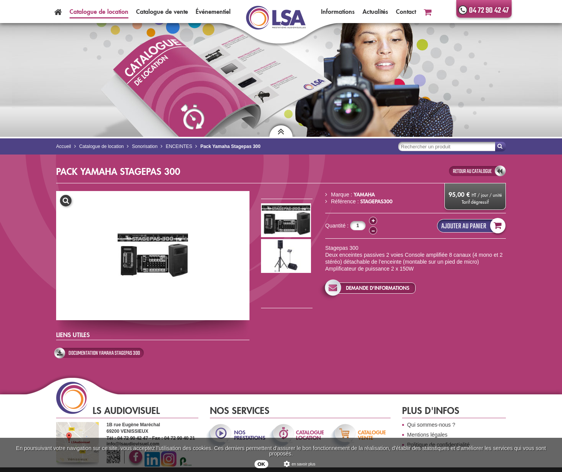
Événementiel (213, 11)
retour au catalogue (472, 171)
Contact (406, 11)
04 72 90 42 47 (489, 10)
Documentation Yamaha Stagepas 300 (104, 353)
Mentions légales (427, 434)
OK (261, 464)
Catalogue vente (162, 11)
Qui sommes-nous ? (431, 424)
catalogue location (310, 435)
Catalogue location (99, 11)
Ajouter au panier (471, 226)
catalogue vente (372, 435)
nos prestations (249, 435)
